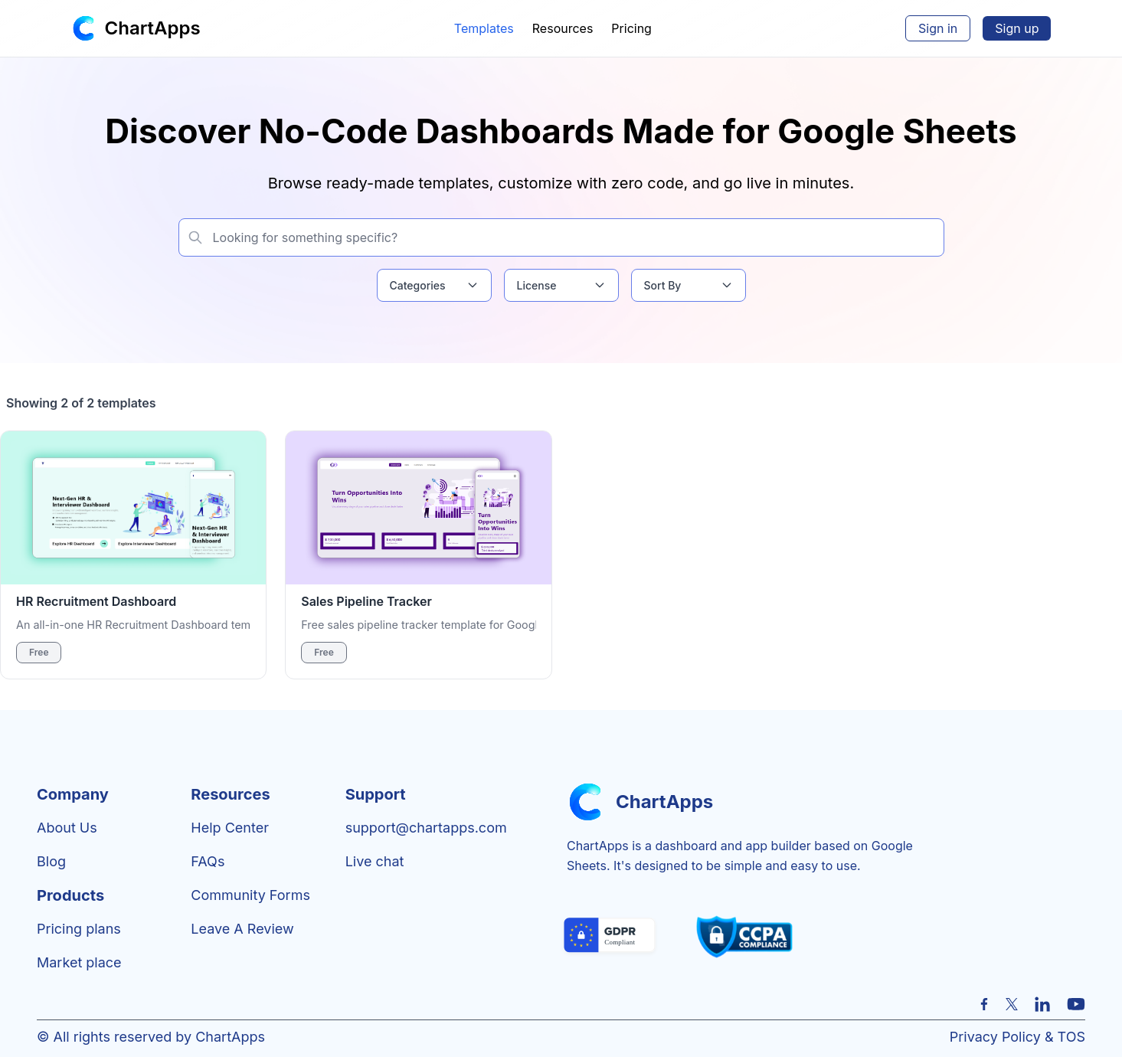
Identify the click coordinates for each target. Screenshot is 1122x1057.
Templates (484, 28)
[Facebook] (984, 1004)
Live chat (374, 861)
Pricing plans (79, 929)
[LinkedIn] (1042, 1004)
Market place (79, 962)
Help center (230, 828)
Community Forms (250, 895)
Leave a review (242, 929)
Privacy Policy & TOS (1017, 1037)
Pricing (631, 28)
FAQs (207, 861)
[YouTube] (1076, 1004)
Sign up (1017, 28)
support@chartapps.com (426, 828)
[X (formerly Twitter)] (1012, 1004)
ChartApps (153, 28)
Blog (51, 861)
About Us (67, 828)
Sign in (937, 28)
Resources (563, 28)
